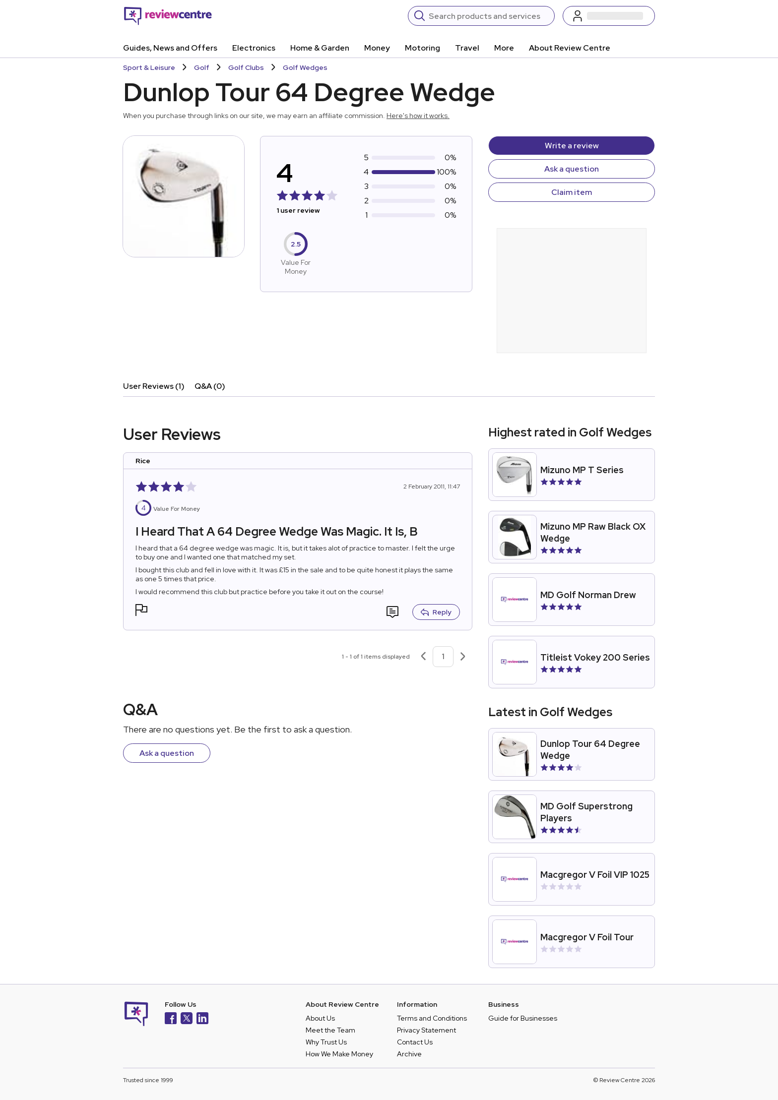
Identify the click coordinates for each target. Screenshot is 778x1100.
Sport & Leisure (149, 67)
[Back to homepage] (168, 16)
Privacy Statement (426, 1030)
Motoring (422, 48)
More (504, 48)
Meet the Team (330, 1030)
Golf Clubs (246, 67)
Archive (409, 1053)
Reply (436, 612)
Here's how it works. (418, 115)
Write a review (572, 145)
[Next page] (463, 657)
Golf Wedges (305, 67)
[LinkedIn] (202, 1019)
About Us (320, 1018)
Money (377, 48)
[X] (187, 1019)
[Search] (488, 15)
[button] (141, 611)
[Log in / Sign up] (609, 16)
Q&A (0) (209, 386)
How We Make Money (339, 1053)
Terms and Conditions (432, 1018)
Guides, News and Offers (170, 48)
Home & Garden (319, 48)
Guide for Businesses (522, 1018)
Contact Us (415, 1042)
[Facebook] (171, 1019)
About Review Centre (569, 48)
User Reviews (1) (154, 386)
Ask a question (571, 169)
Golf (201, 67)
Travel (467, 48)
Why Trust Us (326, 1042)
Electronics (253, 48)
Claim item (571, 192)
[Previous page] (423, 657)
